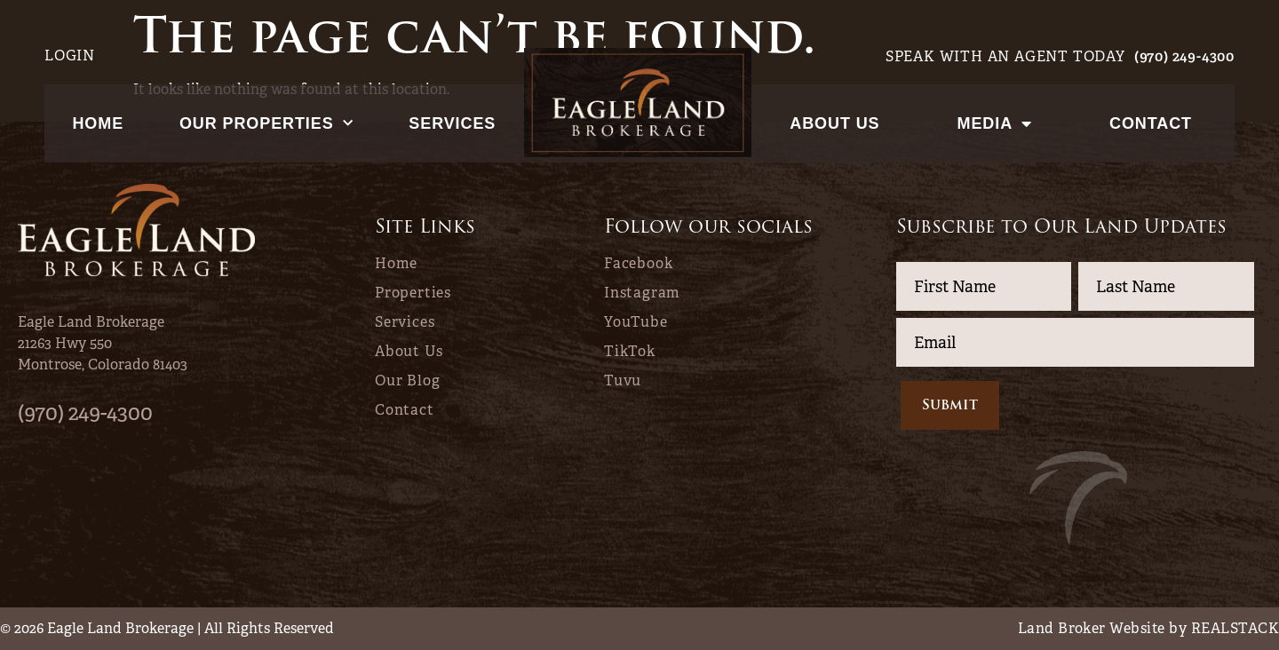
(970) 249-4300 (1184, 56)
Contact (1150, 123)
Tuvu (622, 381)
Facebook (638, 264)
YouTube (636, 322)
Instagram (642, 293)
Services (452, 123)
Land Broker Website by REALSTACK (1148, 628)
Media (994, 123)
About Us (834, 123)
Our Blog (407, 381)
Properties (413, 293)
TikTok (629, 352)
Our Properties (266, 124)
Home (97, 123)
